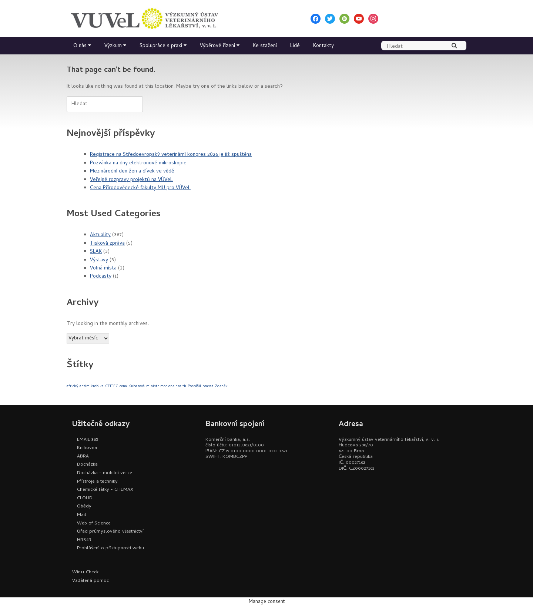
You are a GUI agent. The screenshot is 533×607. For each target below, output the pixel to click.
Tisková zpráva (107, 243)
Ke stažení (265, 46)
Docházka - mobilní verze (104, 473)
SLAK (96, 252)
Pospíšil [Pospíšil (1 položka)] (194, 386)
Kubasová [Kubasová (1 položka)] (136, 386)
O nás (80, 46)
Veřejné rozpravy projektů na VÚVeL (131, 180)
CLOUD (85, 498)
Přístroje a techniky (97, 482)
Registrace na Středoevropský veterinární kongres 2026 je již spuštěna (171, 155)
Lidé (295, 46)
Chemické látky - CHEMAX (105, 490)
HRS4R (84, 540)
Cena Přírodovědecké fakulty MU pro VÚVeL (140, 188)
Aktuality (100, 235)
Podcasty (100, 276)
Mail (81, 515)
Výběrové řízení (217, 46)
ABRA (83, 456)
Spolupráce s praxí (161, 46)
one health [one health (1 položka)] (177, 386)
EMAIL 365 (87, 440)
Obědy (84, 506)
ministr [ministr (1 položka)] (152, 386)
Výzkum (113, 46)
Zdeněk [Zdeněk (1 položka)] (221, 386)
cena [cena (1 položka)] (123, 386)
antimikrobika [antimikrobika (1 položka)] (92, 386)
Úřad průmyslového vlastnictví (110, 532)
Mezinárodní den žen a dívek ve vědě (132, 171)
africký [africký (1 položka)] (72, 386)
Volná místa (103, 268)
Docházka (87, 465)
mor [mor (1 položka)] (163, 386)
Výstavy (99, 260)
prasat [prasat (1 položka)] (207, 386)
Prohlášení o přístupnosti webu (110, 548)
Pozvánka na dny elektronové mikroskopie (138, 163)
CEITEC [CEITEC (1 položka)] (111, 386)
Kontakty (323, 46)
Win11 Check (85, 572)
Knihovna (87, 448)
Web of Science (94, 523)
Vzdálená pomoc (90, 581)
